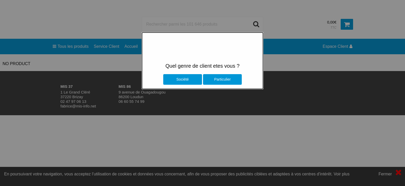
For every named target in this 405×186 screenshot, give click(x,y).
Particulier (222, 79)
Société (182, 79)
